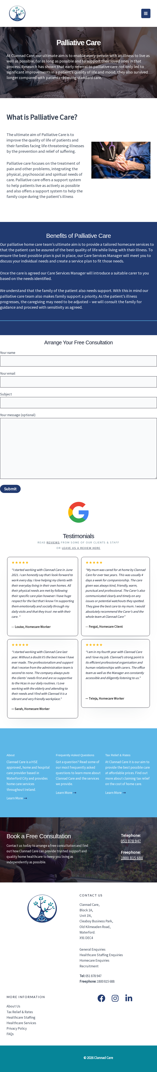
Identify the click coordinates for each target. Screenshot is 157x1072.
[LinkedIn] (129, 998)
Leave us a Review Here (81, 548)
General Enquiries (92, 949)
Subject (78, 400)
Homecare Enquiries (94, 960)
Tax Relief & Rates (20, 1012)
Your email (78, 379)
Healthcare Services (21, 1023)
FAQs (10, 1034)
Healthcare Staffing (21, 1017)
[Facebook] (101, 998)
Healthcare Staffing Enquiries (101, 955)
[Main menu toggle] (146, 13)
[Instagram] (115, 998)
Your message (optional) (78, 447)
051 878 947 (131, 840)
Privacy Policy (17, 1028)
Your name (78, 358)
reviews (53, 542)
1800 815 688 (132, 857)
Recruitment (89, 966)
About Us (13, 1006)
